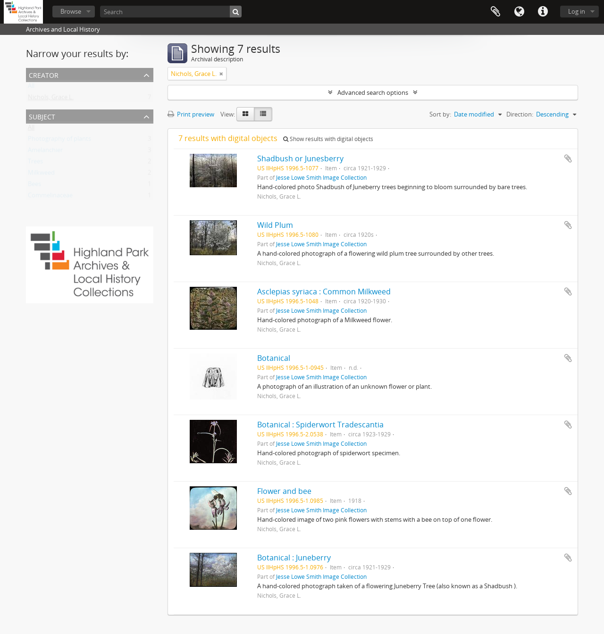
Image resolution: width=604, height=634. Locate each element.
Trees (35, 163)
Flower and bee (284, 491)
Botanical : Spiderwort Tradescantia (320, 424)
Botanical (273, 358)
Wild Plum (275, 225)
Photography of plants (59, 140)
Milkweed (41, 174)
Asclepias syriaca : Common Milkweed (324, 291)
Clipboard (495, 12)
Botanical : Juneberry (294, 557)
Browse (70, 11)
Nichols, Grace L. (51, 99)
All (31, 87)
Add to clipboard (568, 158)
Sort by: (440, 114)
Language (519, 12)
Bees (34, 186)
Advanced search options (372, 92)
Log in (576, 11)
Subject (42, 115)
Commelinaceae (50, 197)
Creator (44, 74)
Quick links (542, 12)
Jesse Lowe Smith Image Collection (321, 177)
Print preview (191, 114)
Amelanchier (45, 152)
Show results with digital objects (328, 139)
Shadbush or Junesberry (300, 158)
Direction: (519, 114)
